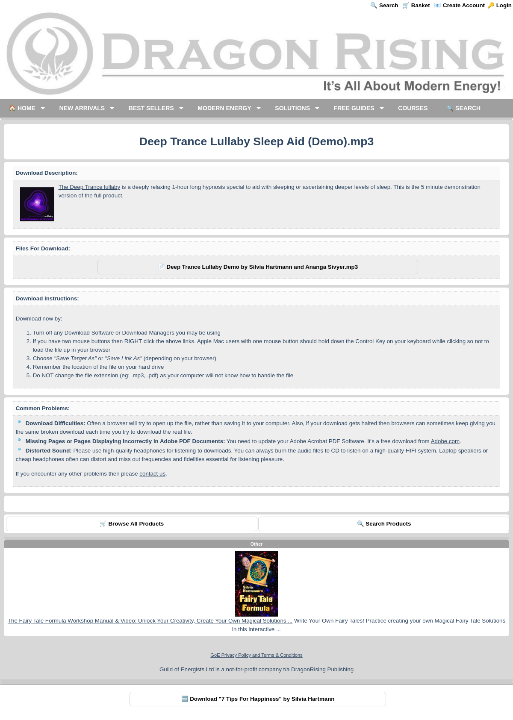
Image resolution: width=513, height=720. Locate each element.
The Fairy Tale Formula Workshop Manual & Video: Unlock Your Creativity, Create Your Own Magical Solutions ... (150, 620)
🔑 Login (499, 5)
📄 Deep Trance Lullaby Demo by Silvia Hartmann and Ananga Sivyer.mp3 (258, 267)
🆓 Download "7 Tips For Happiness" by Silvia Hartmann (258, 699)
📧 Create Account (459, 5)
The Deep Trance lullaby (89, 187)
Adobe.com (445, 441)
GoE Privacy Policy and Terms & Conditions (256, 655)
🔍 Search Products (384, 523)
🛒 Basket (416, 5)
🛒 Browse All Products (132, 523)
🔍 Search (384, 5)
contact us (152, 473)
